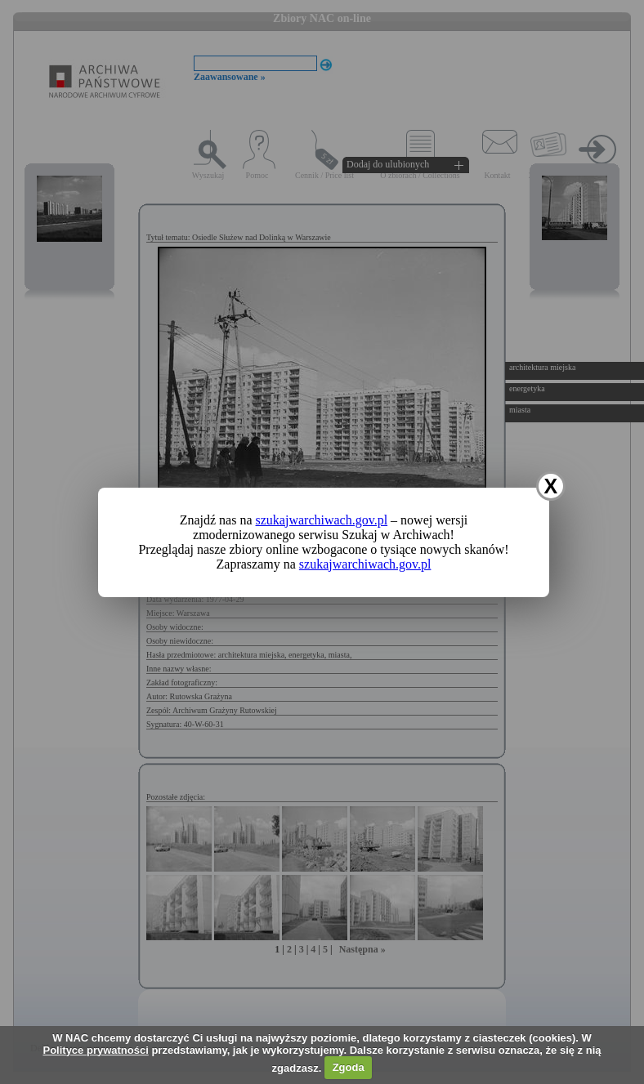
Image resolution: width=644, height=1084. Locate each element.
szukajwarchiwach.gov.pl (322, 520)
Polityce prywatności (95, 1050)
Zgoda (348, 1067)
